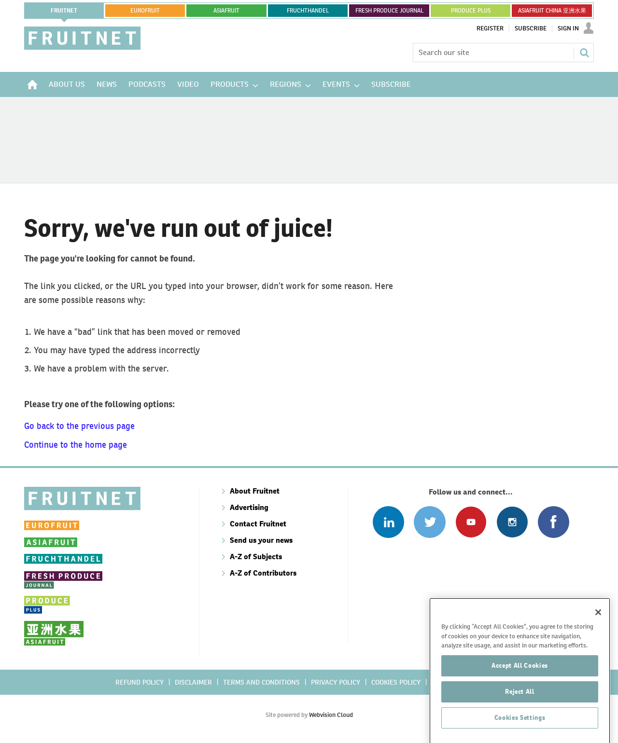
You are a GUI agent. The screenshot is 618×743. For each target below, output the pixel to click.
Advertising (249, 507)
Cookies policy (396, 682)
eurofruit (145, 10)
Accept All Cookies (520, 693)
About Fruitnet (255, 491)
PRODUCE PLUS (471, 10)
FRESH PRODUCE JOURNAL (389, 10)
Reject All (519, 719)
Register (490, 28)
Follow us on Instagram (512, 521)
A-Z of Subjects (256, 556)
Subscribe (531, 28)
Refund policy (139, 682)
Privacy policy (335, 682)
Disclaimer (193, 682)
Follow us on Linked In (388, 521)
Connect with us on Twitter (429, 521)
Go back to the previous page (79, 425)
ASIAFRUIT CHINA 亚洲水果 (552, 10)
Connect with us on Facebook (553, 521)
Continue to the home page (75, 444)
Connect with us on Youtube (471, 521)
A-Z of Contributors (263, 573)
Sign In (568, 28)
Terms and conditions (261, 682)
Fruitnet (64, 10)
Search (584, 52)
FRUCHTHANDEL (308, 10)
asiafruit (226, 10)
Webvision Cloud (331, 715)
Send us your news (261, 540)
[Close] (598, 639)
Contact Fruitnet (258, 524)
